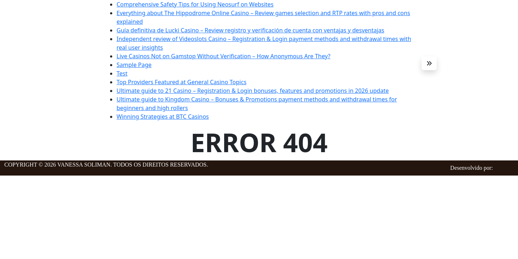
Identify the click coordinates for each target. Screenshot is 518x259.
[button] (429, 63)
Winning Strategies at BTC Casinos (163, 117)
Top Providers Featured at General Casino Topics (181, 82)
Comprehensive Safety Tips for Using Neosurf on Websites (195, 4)
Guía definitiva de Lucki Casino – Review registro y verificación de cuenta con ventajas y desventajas (250, 30)
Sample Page (134, 65)
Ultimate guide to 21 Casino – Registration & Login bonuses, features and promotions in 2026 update (253, 91)
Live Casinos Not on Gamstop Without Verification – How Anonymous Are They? (223, 56)
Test (122, 73)
